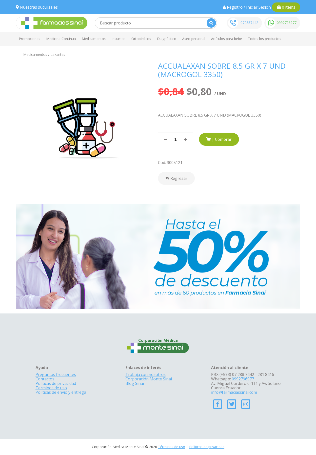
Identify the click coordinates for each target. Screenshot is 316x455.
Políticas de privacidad (56, 383)
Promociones (29, 38)
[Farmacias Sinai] (51, 22)
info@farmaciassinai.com (234, 392)
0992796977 (286, 22)
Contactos (45, 379)
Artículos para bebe (226, 38)
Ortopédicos (141, 38)
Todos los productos (264, 38)
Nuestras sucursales (37, 7)
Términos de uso (171, 446)
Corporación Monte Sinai (148, 379)
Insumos (118, 38)
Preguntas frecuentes (56, 374)
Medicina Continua (61, 38)
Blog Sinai (134, 383)
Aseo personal (193, 38)
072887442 (249, 22)
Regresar (176, 178)
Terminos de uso (51, 388)
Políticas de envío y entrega (61, 392)
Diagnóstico (166, 38)
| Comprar (219, 139)
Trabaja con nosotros (145, 374)
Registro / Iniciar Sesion (249, 7)
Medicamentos (94, 38)
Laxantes (58, 54)
